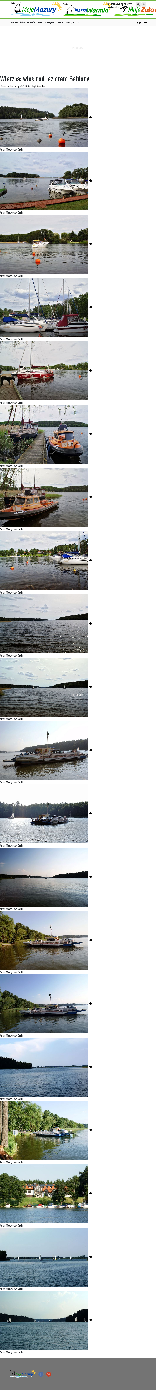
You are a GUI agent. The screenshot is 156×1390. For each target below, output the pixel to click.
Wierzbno (41, 86)
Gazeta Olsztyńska (47, 22)
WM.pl (60, 22)
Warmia (14, 22)
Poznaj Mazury (72, 22)
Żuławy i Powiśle (27, 22)
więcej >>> (142, 22)
